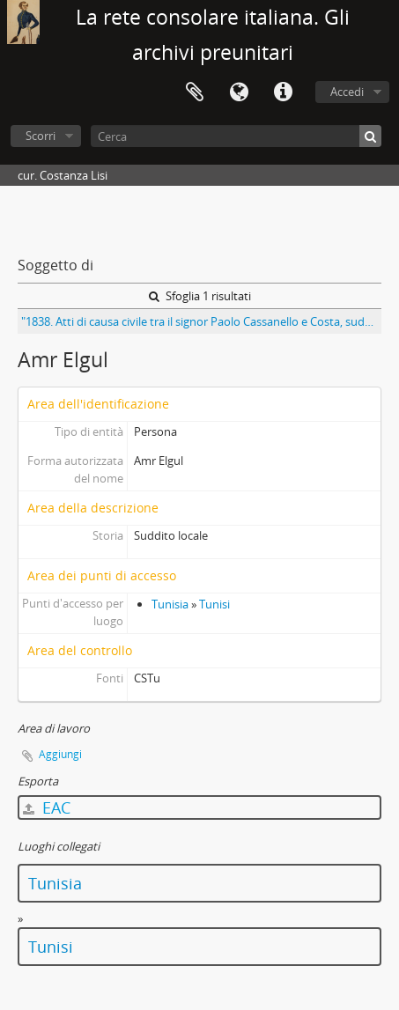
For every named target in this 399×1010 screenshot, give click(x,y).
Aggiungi (60, 754)
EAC (46, 807)
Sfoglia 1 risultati (200, 296)
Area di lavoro (195, 92)
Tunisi (214, 604)
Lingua (239, 92)
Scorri (40, 136)
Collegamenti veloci (283, 92)
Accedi (347, 92)
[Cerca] (236, 136)
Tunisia (169, 604)
